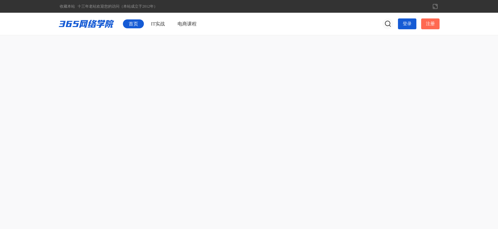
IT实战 (158, 23)
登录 (407, 23)
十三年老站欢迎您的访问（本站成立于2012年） (117, 6)
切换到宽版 (435, 6)
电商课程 (187, 23)
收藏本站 (67, 6)
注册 (430, 23)
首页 (133, 23)
